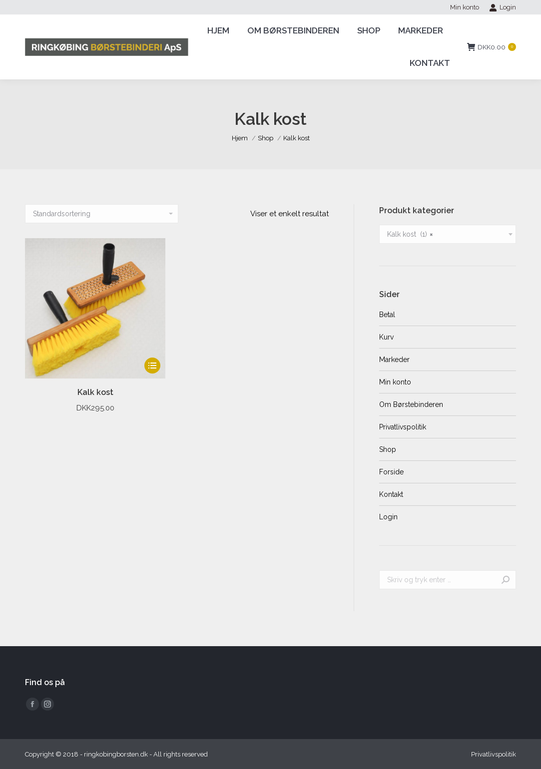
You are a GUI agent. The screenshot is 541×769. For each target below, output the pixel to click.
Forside (391, 472)
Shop (387, 449)
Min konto (395, 382)
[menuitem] (464, 7)
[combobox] (447, 234)
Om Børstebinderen (411, 404)
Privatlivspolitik (402, 427)
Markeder (394, 360)
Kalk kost (95, 392)
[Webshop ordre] (101, 213)
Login (502, 7)
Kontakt (391, 494)
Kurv (386, 337)
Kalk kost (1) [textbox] (410, 234)
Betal (387, 315)
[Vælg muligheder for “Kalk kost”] (152, 366)
